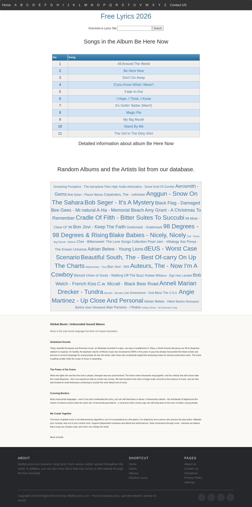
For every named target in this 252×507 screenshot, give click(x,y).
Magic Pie (133, 112)
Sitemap (189, 482)
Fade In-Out (134, 92)
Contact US (178, 5)
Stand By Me (133, 126)
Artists (133, 468)
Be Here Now (134, 71)
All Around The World (134, 64)
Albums (133, 473)
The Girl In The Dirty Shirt (133, 133)
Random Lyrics (138, 477)
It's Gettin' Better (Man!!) (133, 105)
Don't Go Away (134, 78)
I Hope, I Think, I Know (134, 99)
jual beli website (131, 495)
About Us (190, 464)
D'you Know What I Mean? (133, 85)
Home (6, 5)
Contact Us (191, 468)
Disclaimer (191, 473)
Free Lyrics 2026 (126, 16)
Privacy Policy (193, 477)
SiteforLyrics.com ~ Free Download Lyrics (93, 495)
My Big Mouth (133, 119)
